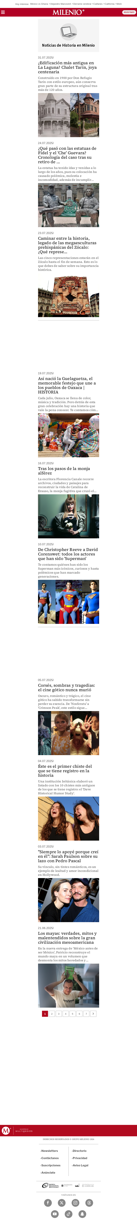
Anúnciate (48, 1172)
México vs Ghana (39, 4)
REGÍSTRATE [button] (129, 12)
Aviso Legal (80, 1165)
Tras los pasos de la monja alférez (64, 471)
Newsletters (49, 1151)
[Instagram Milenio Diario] (75, 1203)
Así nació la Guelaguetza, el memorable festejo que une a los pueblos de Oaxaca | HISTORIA (67, 385)
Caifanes (98, 4)
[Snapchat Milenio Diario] (82, 1214)
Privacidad (80, 1158)
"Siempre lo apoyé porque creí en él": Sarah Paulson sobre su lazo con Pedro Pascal (68, 856)
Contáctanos (50, 1158)
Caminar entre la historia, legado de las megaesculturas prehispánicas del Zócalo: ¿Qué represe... (67, 245)
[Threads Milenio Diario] (89, 1203)
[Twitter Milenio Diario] (62, 1203)
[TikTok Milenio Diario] (68, 1214)
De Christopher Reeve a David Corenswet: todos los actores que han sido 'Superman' (68, 554)
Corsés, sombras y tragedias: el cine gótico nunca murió (66, 687)
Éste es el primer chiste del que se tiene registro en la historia (65, 770)
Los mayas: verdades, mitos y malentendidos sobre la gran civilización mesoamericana (67, 937)
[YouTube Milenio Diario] (55, 1214)
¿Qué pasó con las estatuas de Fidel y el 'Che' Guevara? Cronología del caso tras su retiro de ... (67, 155)
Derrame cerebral (82, 4)
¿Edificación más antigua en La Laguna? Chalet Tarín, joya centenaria (67, 67)
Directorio (80, 1151)
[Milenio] (68, 12)
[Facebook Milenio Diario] (48, 1203)
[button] (3, 13)
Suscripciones (51, 1165)
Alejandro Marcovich (60, 4)
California (109, 4)
